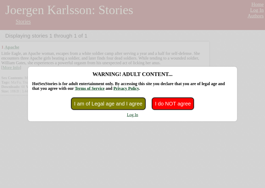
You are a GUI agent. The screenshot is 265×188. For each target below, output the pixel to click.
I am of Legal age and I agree (108, 104)
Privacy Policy (126, 88)
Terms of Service (90, 88)
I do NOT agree (173, 104)
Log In (132, 115)
